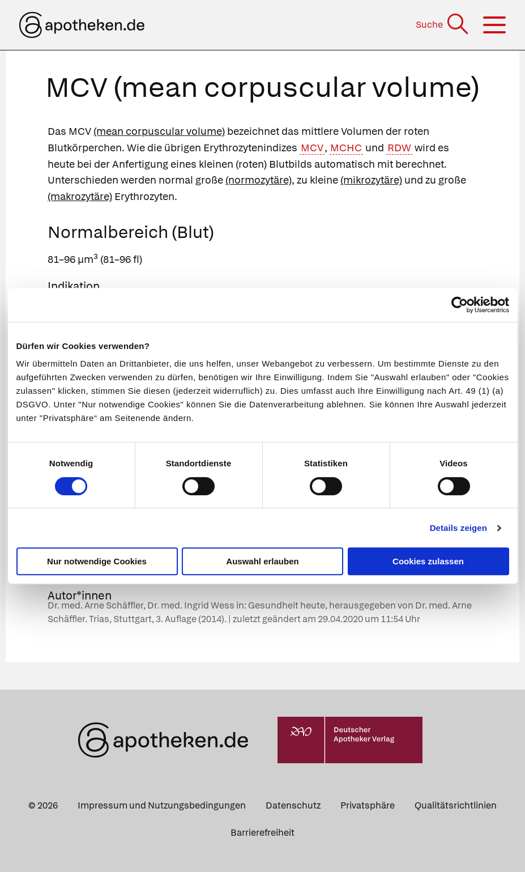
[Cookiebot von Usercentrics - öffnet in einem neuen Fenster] (459, 304)
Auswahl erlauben (262, 561)
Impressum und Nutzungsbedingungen (162, 805)
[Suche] (443, 24)
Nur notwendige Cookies (97, 561)
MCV (312, 147)
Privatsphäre (367, 805)
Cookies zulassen (428, 561)
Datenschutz (293, 805)
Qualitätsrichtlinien (456, 805)
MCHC (346, 147)
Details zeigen (458, 528)
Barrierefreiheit (262, 833)
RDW (399, 147)
